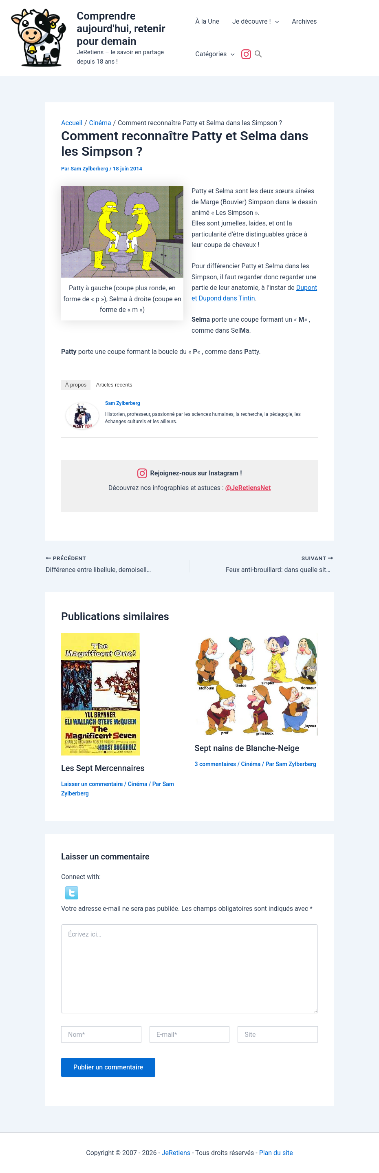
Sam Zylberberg (122, 403)
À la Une (207, 21)
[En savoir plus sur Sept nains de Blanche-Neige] (256, 684)
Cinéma (138, 783)
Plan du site (276, 1152)
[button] (275, 21)
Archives (304, 21)
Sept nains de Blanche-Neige (247, 748)
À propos (75, 385)
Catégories (215, 54)
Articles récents (114, 385)
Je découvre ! (255, 21)
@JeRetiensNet (248, 488)
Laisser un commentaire (92, 783)
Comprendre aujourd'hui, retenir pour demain (121, 28)
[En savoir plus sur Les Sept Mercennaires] (100, 694)
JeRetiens (176, 1152)
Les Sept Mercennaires (103, 768)
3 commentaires (215, 763)
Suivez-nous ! (247, 54)
